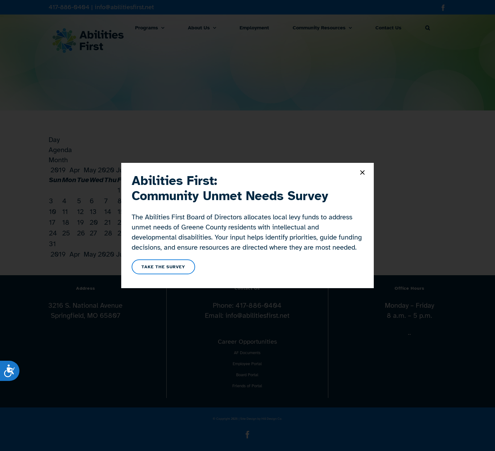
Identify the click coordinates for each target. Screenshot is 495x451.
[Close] (362, 172)
